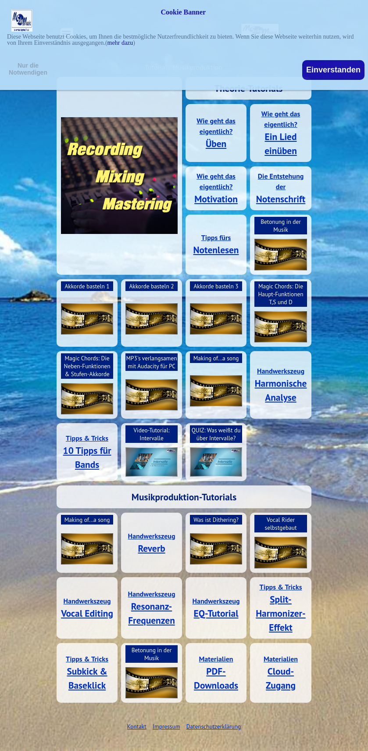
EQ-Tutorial (216, 613)
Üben (216, 143)
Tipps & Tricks (87, 438)
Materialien (216, 658)
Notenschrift (280, 199)
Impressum (166, 726)
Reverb (151, 548)
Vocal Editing (87, 613)
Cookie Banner (183, 12)
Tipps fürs (216, 237)
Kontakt (136, 726)
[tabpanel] (216, 133)
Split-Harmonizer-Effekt (281, 613)
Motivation (216, 199)
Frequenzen (151, 620)
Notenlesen (216, 250)
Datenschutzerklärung (213, 726)
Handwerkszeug (280, 371)
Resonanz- (151, 606)
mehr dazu (120, 43)
